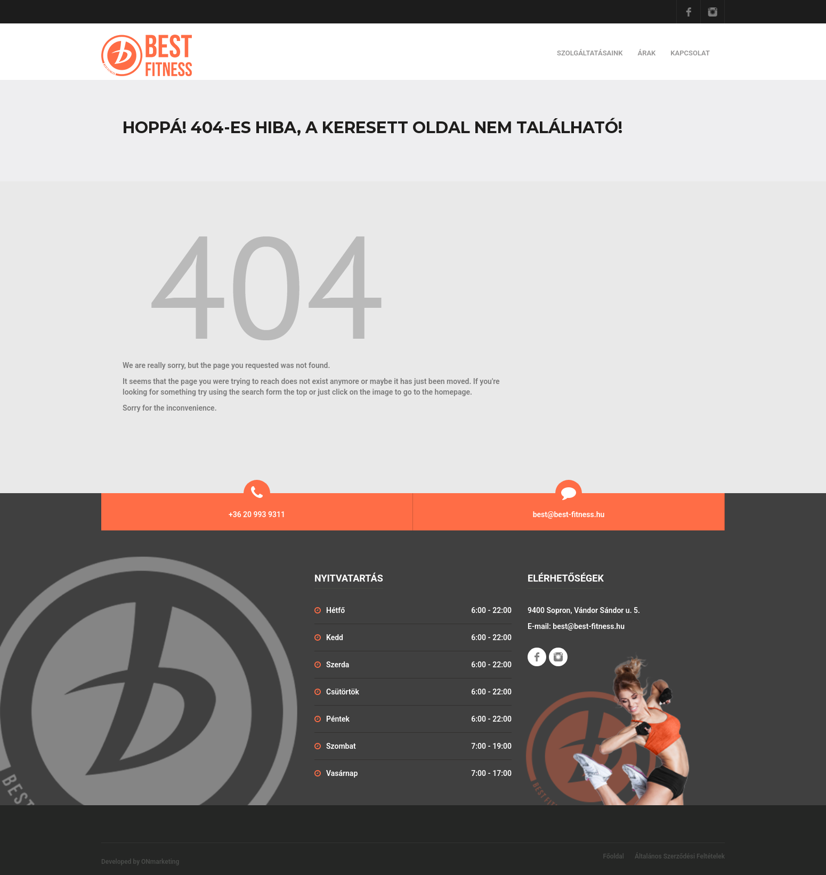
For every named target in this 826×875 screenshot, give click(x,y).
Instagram (712, 11)
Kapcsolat (690, 53)
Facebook (688, 11)
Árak (646, 53)
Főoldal (613, 856)
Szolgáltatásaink (589, 53)
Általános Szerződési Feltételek (680, 856)
